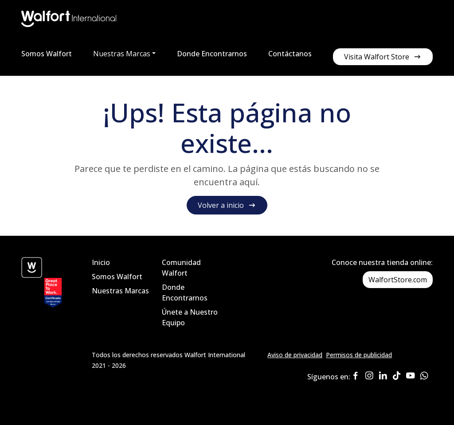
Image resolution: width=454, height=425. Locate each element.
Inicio (101, 262)
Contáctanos (290, 53)
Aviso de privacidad (294, 355)
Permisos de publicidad (359, 355)
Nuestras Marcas (120, 291)
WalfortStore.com (397, 280)
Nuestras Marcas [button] (121, 53)
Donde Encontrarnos (212, 53)
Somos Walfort (46, 53)
